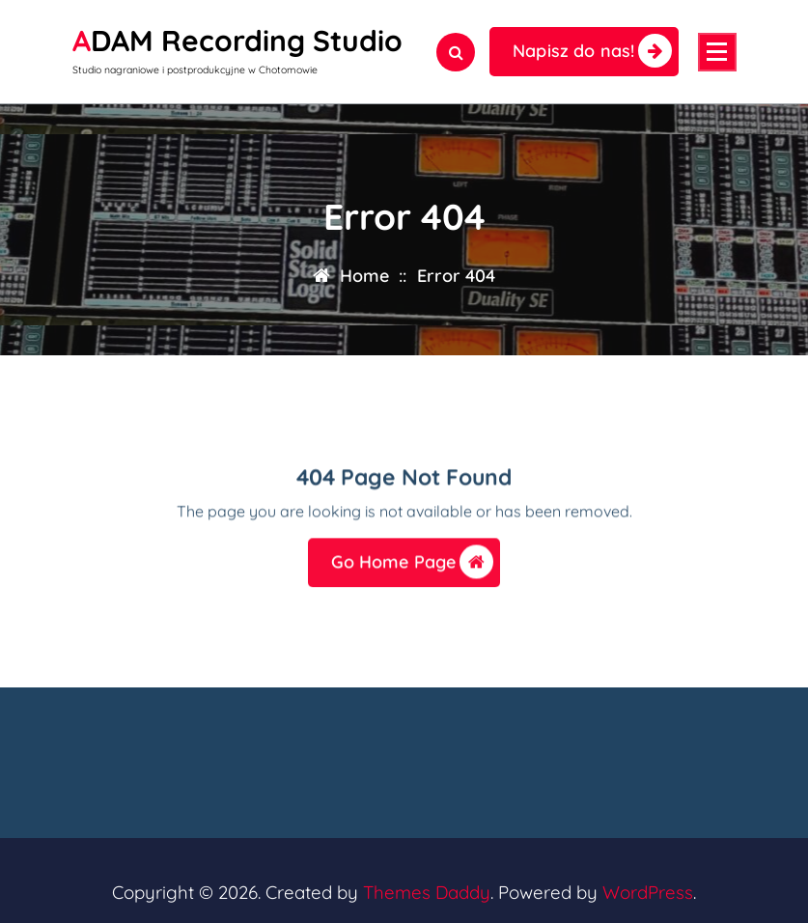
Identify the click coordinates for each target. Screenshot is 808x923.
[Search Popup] (455, 52)
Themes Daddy (426, 892)
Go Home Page (412, 567)
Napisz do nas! (592, 51)
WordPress (647, 892)
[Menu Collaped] (717, 52)
